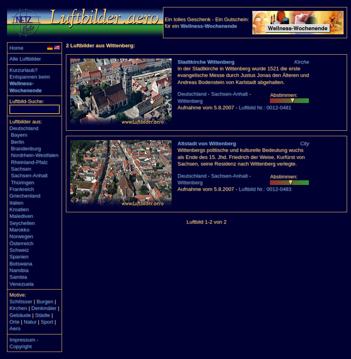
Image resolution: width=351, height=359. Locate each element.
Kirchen (18, 308)
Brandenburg (26, 148)
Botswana (20, 264)
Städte (42, 315)
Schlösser (20, 301)
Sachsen (21, 169)
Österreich (21, 243)
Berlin (17, 142)
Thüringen (22, 182)
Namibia (18, 270)
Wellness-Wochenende (209, 26)
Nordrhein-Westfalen (34, 155)
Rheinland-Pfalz (29, 162)
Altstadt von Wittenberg (206, 143)
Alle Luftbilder (25, 59)
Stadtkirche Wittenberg (205, 62)
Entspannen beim (29, 77)
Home (16, 48)
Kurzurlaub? (23, 70)
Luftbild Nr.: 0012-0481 (265, 107)
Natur (30, 322)
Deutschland (23, 128)
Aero (14, 328)
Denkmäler (43, 308)
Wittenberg (189, 101)
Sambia (18, 277)
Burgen (44, 301)
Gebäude (20, 315)
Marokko (19, 230)
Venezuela (21, 284)
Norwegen (21, 236)
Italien (16, 203)
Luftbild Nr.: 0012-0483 (265, 189)
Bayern (19, 135)
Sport (47, 322)
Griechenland (24, 196)
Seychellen (22, 223)
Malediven (21, 216)
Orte (14, 322)
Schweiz (19, 250)
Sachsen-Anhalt (29, 175)
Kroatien (19, 209)
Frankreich (21, 189)
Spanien (18, 256)
